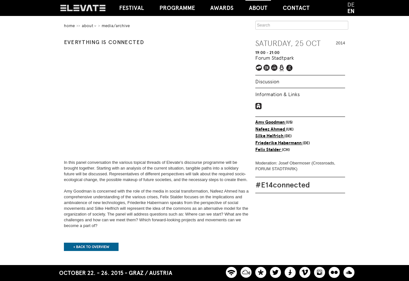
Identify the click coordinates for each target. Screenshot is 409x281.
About (258, 5)
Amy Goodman (270, 122)
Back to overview (91, 247)
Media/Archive (116, 25)
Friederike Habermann (279, 143)
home (69, 25)
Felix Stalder (268, 149)
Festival (131, 7)
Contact (296, 7)
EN (351, 11)
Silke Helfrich (269, 136)
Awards (222, 7)
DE (350, 5)
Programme (177, 7)
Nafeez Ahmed (270, 129)
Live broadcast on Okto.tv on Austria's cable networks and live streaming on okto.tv (282, 68)
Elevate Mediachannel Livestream (275, 68)
